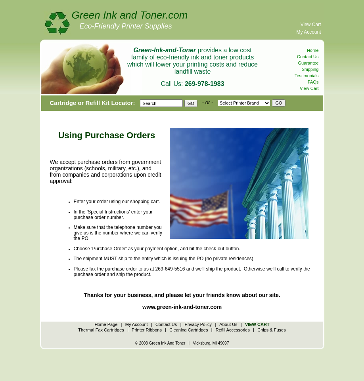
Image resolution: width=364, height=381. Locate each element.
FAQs (313, 82)
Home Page (105, 324)
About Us (228, 324)
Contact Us (307, 56)
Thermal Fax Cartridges (101, 330)
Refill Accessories (233, 330)
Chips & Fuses (271, 330)
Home (312, 50)
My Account (308, 32)
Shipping (310, 69)
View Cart (311, 24)
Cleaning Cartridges (188, 330)
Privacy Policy (198, 324)
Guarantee (308, 63)
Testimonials (307, 75)
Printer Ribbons (147, 330)
